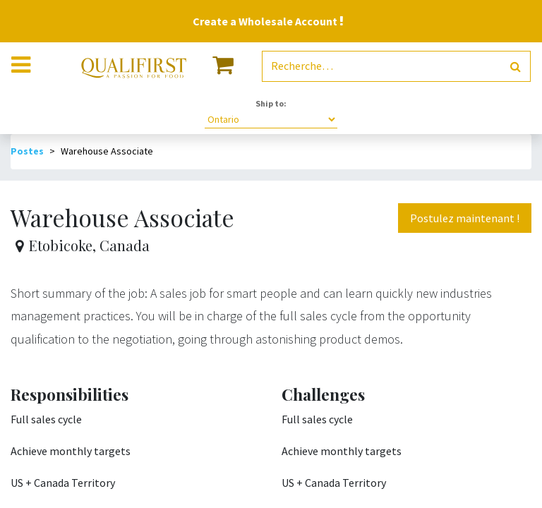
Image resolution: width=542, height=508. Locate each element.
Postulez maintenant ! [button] (464, 218)
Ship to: (271, 103)
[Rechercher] (515, 67)
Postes (27, 151)
